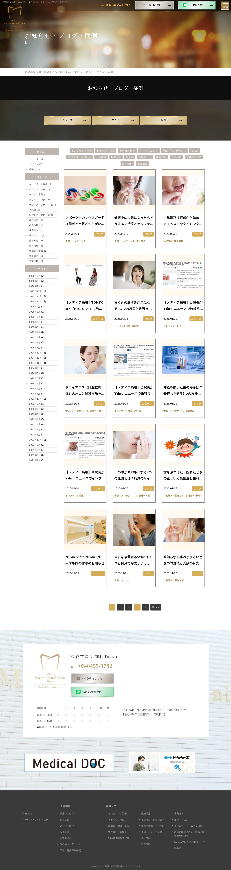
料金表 (177, 848)
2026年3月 (35, 276)
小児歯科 (101, 157)
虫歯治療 (142, 163)
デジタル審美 (127, 150)
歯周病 (130, 157)
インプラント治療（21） (42, 184)
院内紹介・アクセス (70, 844)
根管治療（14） (37, 225)
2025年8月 (35, 312)
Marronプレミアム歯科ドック (189, 842)
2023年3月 (35, 424)
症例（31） (35, 169)
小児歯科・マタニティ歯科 (188, 825)
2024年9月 (35, 368)
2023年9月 (35, 404)
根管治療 (116, 157)
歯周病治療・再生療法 (153, 825)
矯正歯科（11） (37, 256)
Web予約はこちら (91, 678)
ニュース (67, 120)
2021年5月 (35, 455)
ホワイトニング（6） (40, 199)
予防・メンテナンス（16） (43, 205)
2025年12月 (35, 291)
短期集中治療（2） (39, 251)
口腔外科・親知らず (79, 157)
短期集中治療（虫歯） (119, 825)
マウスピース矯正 (117, 832)
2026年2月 (35, 281)
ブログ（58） (36, 164)
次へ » (156, 607)
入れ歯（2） (35, 210)
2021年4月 (35, 460)
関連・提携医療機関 (70, 850)
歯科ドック (145, 157)
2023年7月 (35, 409)
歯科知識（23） (37, 240)
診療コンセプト (68, 813)
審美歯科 (179, 813)
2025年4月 (35, 332)
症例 (163, 120)
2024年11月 (35, 358)
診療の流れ (66, 838)
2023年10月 (35, 399)
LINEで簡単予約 (92, 691)
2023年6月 (35, 414)
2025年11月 (35, 296)
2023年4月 (35, 419)
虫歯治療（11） (37, 261)
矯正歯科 (127, 163)
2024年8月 (35, 373)
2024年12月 (35, 352)
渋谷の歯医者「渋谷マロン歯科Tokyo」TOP (52, 72)
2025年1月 (35, 347)
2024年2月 (35, 388)
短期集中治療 (194, 157)
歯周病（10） (36, 230)
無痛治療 (176, 157)
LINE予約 (197, 5)
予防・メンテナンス (174, 150)
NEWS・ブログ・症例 (36, 819)
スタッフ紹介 (67, 825)
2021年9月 (35, 445)
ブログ (115, 120)
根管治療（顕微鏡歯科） (154, 819)
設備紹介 (64, 832)
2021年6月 (35, 450)
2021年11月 (35, 439)
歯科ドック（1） (38, 235)
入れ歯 (194, 150)
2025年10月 (35, 301)
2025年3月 (35, 337)
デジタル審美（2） (39, 194)
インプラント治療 (81, 150)
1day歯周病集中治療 (119, 838)
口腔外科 (146, 844)
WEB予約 (154, 5)
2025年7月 (35, 317)
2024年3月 (35, 383)
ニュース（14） (37, 159)
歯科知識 (161, 157)
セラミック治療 (106, 150)
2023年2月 (35, 429)
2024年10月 (35, 363)
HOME (28, 813)
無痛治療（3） (36, 245)
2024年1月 (35, 393)
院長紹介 (64, 819)
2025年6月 (35, 322)
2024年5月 (35, 378)
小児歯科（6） (36, 220)
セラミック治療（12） (41, 189)
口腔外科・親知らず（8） (42, 215)
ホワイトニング (149, 150)
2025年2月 (35, 342)
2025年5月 (35, 327)
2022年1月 (35, 434)
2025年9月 (35, 306)
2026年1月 (35, 286)
